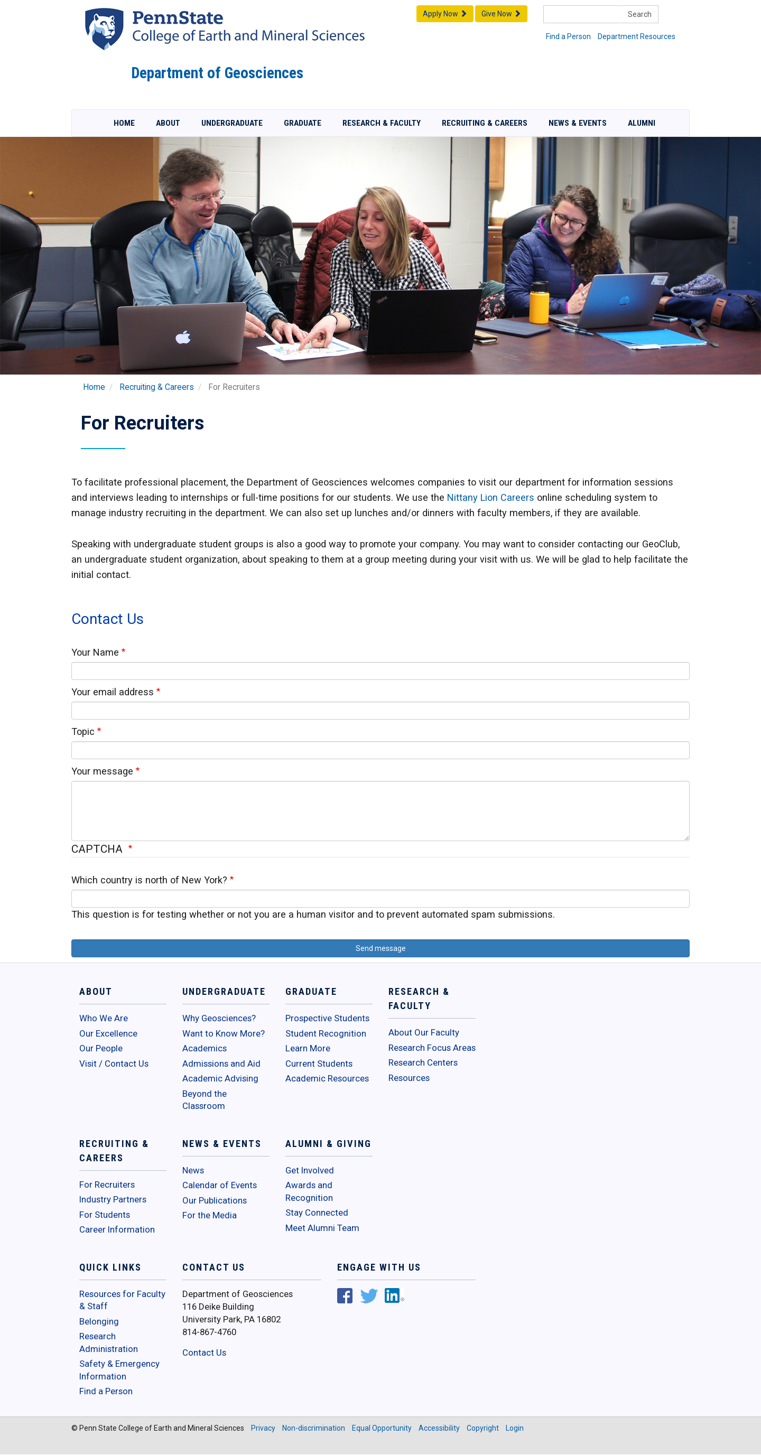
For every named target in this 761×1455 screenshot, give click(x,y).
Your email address (112, 691)
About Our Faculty (423, 1032)
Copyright (483, 1428)
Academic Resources (327, 1078)
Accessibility (439, 1428)
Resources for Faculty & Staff (122, 1300)
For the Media (209, 1215)
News (193, 1170)
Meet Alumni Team (322, 1228)
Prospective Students (327, 1018)
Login (515, 1428)
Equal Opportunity (382, 1428)
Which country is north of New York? (149, 879)
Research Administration (108, 1342)
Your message (102, 771)
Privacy (263, 1428)
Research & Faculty (381, 123)
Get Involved (309, 1170)
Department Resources (636, 36)
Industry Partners (112, 1199)
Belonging (99, 1321)
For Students (104, 1214)
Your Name (95, 652)
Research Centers (423, 1062)
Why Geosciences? (219, 1018)
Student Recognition (325, 1033)
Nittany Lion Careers (490, 497)
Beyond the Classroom (204, 1100)
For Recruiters (107, 1184)
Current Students (318, 1063)
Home (124, 123)
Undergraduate (232, 123)
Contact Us (204, 1352)
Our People (101, 1048)
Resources (409, 1077)
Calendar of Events (219, 1185)
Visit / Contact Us (114, 1063)
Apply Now (445, 14)
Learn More (307, 1048)
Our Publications (214, 1200)
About (168, 123)
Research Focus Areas (432, 1047)
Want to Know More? (223, 1033)
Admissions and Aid (221, 1063)
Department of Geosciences (217, 73)
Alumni (641, 123)
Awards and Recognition (309, 1191)
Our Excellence (108, 1033)
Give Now (501, 14)
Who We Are (103, 1018)
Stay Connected (316, 1212)
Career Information (117, 1229)
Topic (83, 731)
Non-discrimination (313, 1428)
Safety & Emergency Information (119, 1370)
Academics (204, 1048)
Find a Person (568, 36)
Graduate (302, 123)
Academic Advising (220, 1078)
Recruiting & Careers (484, 123)
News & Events (578, 123)
